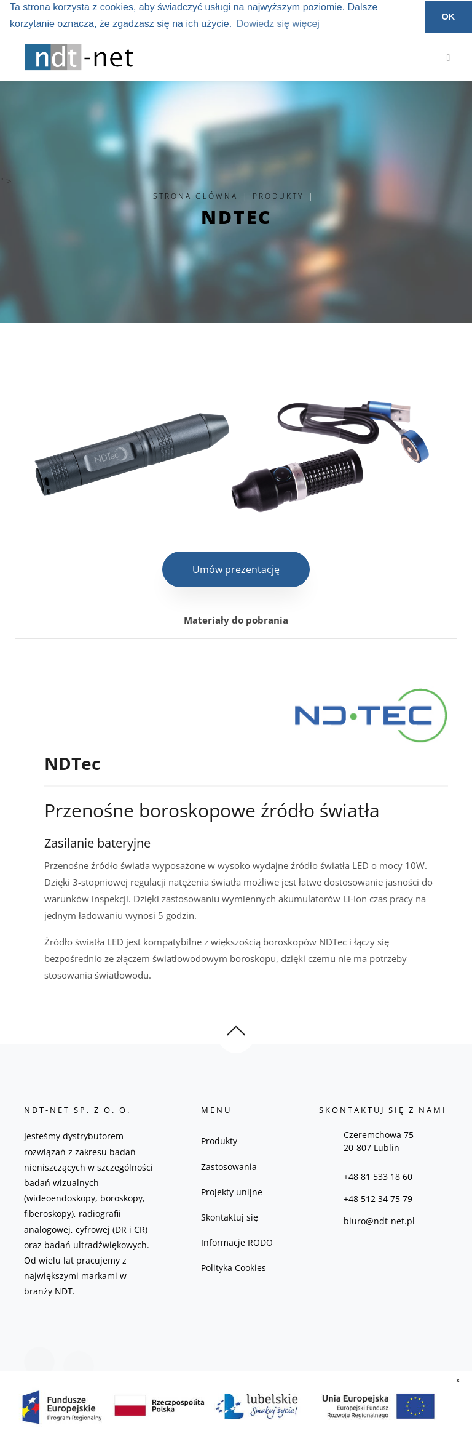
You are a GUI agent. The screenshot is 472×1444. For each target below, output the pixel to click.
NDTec (236, 217)
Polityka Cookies (233, 1268)
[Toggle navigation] (445, 56)
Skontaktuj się (229, 1217)
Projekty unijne (231, 1192)
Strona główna (195, 196)
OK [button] (448, 17)
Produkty (278, 196)
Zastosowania (229, 1167)
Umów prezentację (236, 569)
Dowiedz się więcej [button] (278, 23)
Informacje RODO (237, 1242)
